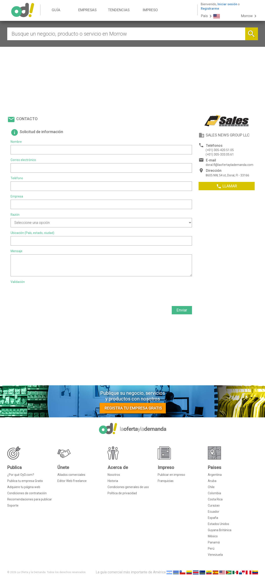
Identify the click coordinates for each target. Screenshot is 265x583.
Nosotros (114, 474)
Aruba (212, 481)
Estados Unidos (218, 524)
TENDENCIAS (119, 10)
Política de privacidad (122, 493)
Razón (15, 214)
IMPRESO (150, 10)
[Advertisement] (133, 79)
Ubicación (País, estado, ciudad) (32, 233)
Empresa (17, 196)
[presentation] (44, 293)
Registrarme (210, 8)
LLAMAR (226, 186)
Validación (18, 282)
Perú (211, 548)
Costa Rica (215, 499)
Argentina (215, 474)
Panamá (214, 542)
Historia (113, 481)
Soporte (12, 505)
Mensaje (16, 251)
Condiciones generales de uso (128, 487)
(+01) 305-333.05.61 (220, 154)
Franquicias (166, 481)
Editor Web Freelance (72, 481)
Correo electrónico (23, 160)
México (213, 536)
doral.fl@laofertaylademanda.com (229, 165)
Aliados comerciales (71, 474)
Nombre (16, 141)
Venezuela (215, 554)
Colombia (214, 493)
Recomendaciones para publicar (29, 499)
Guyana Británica (219, 530)
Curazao (214, 505)
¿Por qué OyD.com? (20, 474)
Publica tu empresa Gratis (25, 481)
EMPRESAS (87, 10)
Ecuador (213, 511)
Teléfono (17, 178)
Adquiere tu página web (23, 487)
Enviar (182, 310)
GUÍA (56, 10)
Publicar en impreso (171, 474)
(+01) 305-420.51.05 (220, 150)
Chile (211, 487)
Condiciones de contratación (27, 493)
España (213, 518)
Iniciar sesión (227, 4)
